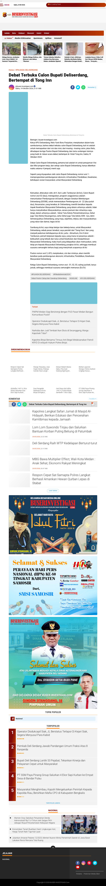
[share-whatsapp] (83, 87)
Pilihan (48, 38)
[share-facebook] (72, 87)
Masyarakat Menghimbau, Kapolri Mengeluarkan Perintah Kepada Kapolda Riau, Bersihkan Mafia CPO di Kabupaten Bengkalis (54, 791)
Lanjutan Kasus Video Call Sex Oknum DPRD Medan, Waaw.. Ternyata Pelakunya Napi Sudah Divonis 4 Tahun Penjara (94, 59)
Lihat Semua (53, 491)
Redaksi (79, 874)
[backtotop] (53, 848)
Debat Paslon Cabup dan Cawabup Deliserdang (49, 278)
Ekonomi (30, 33)
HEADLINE (73, 278)
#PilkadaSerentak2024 (61, 274)
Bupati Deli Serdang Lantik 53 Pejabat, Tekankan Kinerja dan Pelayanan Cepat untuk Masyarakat (51, 762)
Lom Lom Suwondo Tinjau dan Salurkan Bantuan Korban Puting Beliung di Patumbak (62, 429)
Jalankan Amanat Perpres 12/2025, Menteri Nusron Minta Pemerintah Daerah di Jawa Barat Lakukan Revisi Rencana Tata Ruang (51, 839)
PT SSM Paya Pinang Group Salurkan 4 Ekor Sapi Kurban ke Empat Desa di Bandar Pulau (55, 776)
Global (46, 33)
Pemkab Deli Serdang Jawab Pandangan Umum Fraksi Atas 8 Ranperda (52, 747)
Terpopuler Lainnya (53, 803)
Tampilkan (92, 399)
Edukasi (22, 33)
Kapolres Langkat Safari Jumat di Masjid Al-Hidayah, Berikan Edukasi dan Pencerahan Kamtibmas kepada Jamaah (61, 415)
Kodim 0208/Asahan (23, 38)
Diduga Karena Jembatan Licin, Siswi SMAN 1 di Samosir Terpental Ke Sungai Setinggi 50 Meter (10, 59)
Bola (14, 33)
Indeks (7, 33)
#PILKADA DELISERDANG (27, 70)
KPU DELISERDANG (87, 278)
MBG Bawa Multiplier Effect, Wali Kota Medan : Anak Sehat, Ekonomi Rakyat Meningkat (63, 461)
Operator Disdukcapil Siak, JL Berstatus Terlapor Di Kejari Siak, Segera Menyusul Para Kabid (52, 733)
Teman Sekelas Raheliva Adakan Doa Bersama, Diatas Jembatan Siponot (52, 59)
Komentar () (92, 87)
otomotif (58, 38)
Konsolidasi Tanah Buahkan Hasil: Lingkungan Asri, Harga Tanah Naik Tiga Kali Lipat (34, 830)
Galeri (39, 33)
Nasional (19, 719)
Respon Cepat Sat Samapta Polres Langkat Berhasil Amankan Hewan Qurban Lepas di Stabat (61, 479)
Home (6, 5)
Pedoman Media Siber (92, 874)
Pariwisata (38, 38)
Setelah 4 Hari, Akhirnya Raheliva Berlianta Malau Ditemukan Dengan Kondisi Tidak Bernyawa (73, 59)
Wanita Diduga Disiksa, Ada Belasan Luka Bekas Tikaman (32, 59)
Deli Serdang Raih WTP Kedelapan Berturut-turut (64, 443)
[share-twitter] (78, 87)
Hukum (9, 38)
